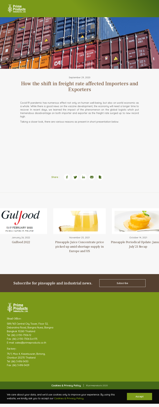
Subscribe (122, 283)
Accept (139, 396)
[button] (149, 9)
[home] (17, 9)
